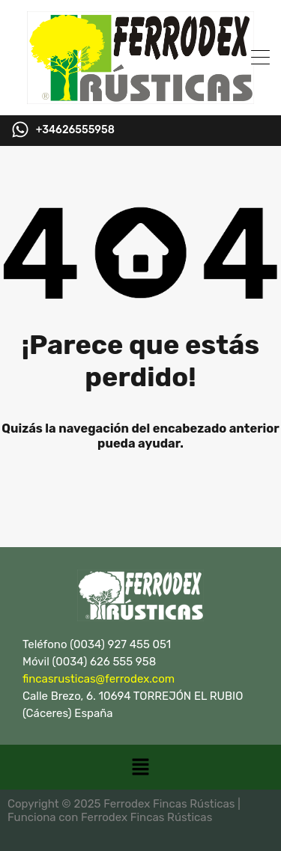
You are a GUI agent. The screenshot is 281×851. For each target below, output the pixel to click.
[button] (140, 767)
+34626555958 (75, 130)
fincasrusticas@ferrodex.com (98, 679)
